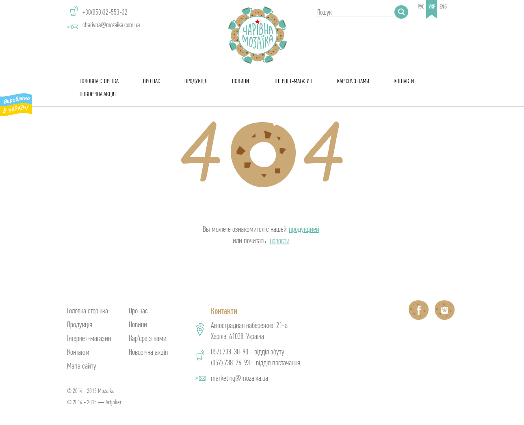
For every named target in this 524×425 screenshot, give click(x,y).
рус (421, 6)
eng (443, 6)
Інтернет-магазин (292, 81)
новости (280, 240)
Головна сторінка (99, 81)
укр (432, 6)
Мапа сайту (81, 366)
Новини (240, 81)
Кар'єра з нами (353, 81)
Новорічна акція (98, 94)
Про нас (151, 81)
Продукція (196, 81)
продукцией (304, 229)
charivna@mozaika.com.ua (111, 25)
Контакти (404, 81)
